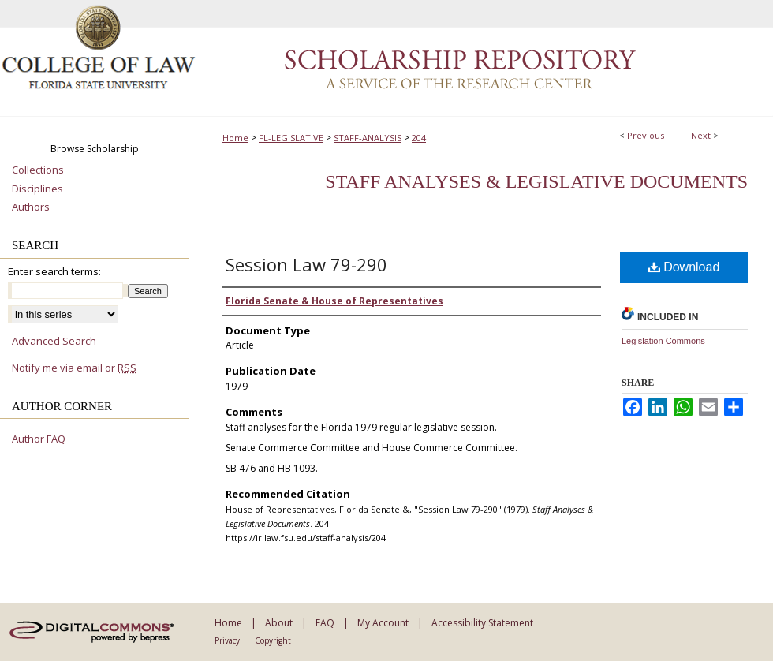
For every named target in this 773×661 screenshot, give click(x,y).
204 (419, 138)
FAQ (325, 622)
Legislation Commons (663, 340)
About (279, 622)
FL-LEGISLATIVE (291, 138)
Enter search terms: (54, 271)
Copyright (273, 640)
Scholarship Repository (485, 58)
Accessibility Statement (482, 622)
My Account (383, 622)
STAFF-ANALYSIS (367, 138)
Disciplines (37, 189)
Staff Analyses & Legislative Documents (536, 181)
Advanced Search (54, 341)
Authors (31, 207)
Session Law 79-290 (306, 264)
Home (235, 138)
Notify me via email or (74, 368)
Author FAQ (38, 439)
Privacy (227, 640)
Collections (38, 170)
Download (684, 267)
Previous (645, 135)
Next (701, 135)
